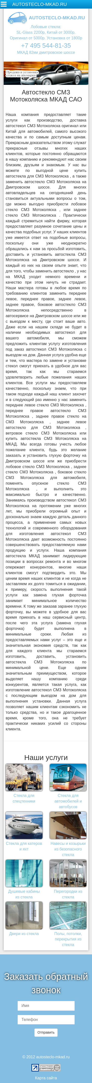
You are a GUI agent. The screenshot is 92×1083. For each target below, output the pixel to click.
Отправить (46, 1032)
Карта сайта (46, 1078)
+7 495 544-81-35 (46, 45)
